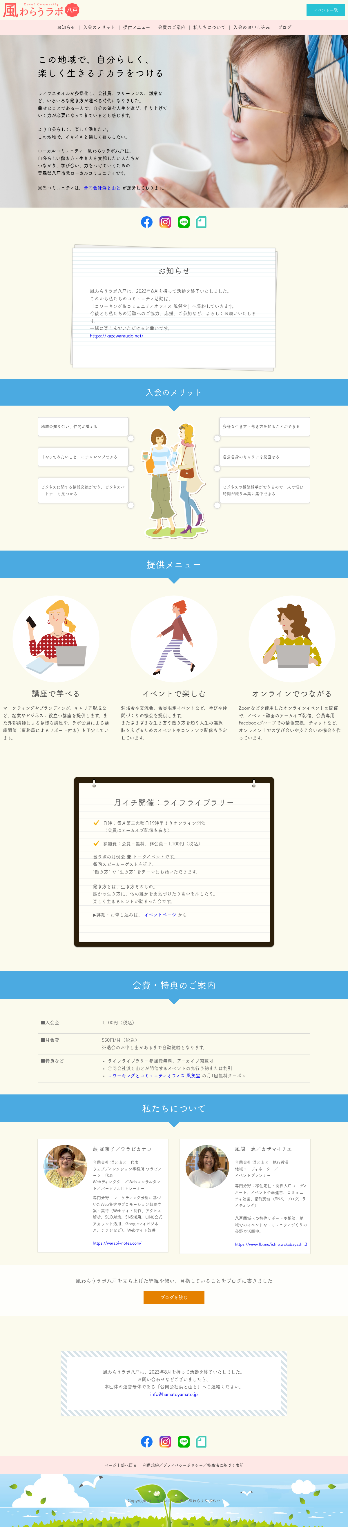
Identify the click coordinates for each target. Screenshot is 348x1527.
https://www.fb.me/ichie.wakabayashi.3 (271, 1244)
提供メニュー (136, 27)
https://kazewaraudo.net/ (117, 335)
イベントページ (160, 914)
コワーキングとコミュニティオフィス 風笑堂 (154, 1075)
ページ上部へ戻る (120, 1465)
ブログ (284, 27)
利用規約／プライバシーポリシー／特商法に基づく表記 (193, 1465)
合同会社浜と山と (102, 188)
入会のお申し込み (251, 27)
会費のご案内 (172, 27)
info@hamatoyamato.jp (174, 1394)
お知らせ (66, 27)
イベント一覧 (326, 10)
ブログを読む (174, 1297)
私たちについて (209, 27)
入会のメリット (99, 27)
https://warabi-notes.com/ (117, 1243)
